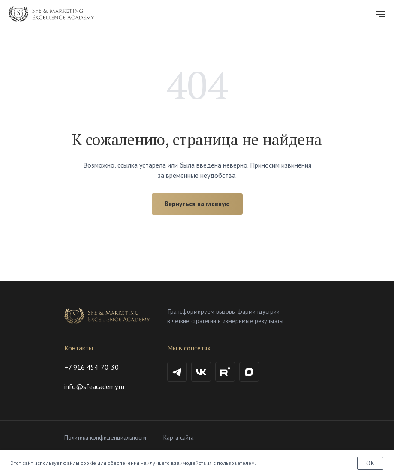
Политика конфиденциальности (105, 437)
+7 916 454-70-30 (91, 367)
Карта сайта (178, 437)
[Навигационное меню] (380, 14)
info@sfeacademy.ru (94, 386)
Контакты (78, 348)
